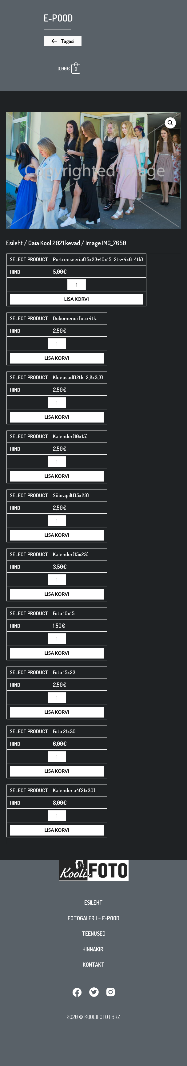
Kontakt (94, 964)
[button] (63, 41)
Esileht (93, 902)
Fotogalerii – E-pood (93, 918)
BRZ (115, 1016)
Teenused (93, 933)
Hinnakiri (93, 949)
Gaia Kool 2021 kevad (54, 243)
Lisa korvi (76, 299)
